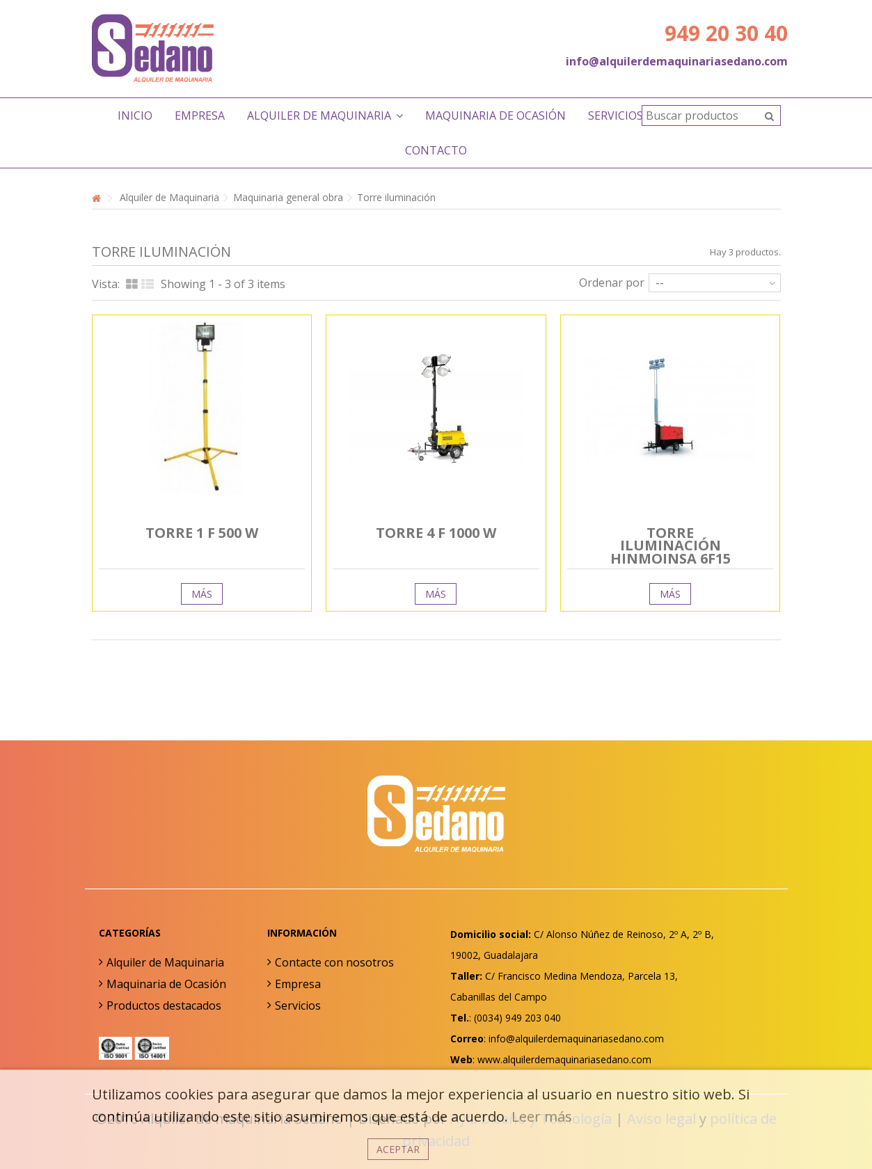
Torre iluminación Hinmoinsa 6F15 (670, 545)
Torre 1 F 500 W (201, 532)
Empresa (298, 984)
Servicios (298, 1005)
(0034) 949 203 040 (517, 1017)
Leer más (542, 1116)
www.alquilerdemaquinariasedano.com (564, 1059)
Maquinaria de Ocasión (166, 984)
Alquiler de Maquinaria (165, 962)
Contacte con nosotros (334, 962)
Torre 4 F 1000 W (436, 532)
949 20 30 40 (726, 33)
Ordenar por (611, 282)
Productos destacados (163, 1005)
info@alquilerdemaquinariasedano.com (677, 61)
